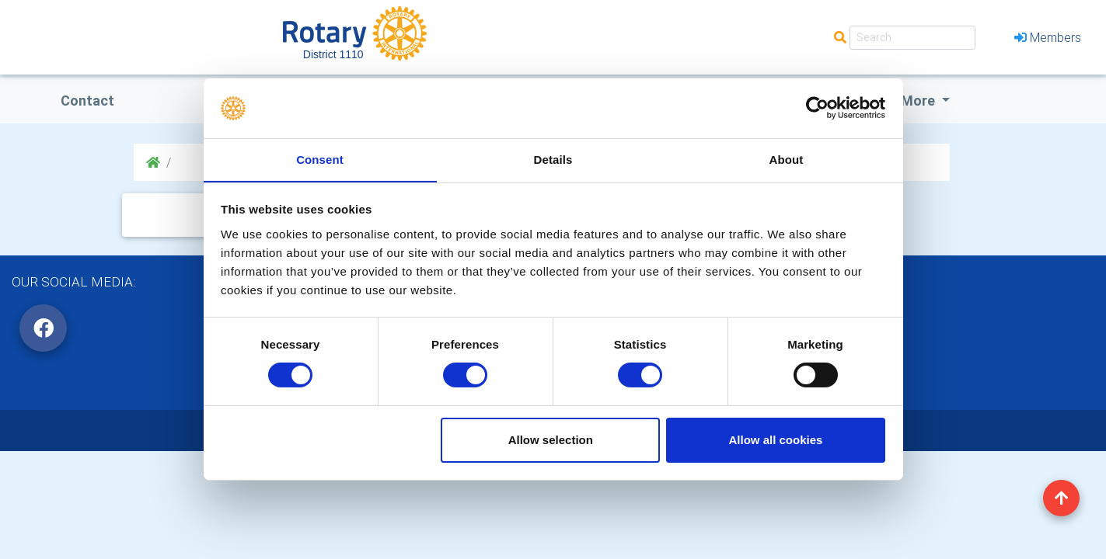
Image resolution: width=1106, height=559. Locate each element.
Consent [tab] (320, 158)
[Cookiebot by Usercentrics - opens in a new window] (817, 108)
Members (1047, 37)
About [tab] (786, 158)
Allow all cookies (775, 439)
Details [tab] (553, 158)
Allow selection (550, 439)
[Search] (912, 38)
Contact (87, 100)
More (919, 100)
